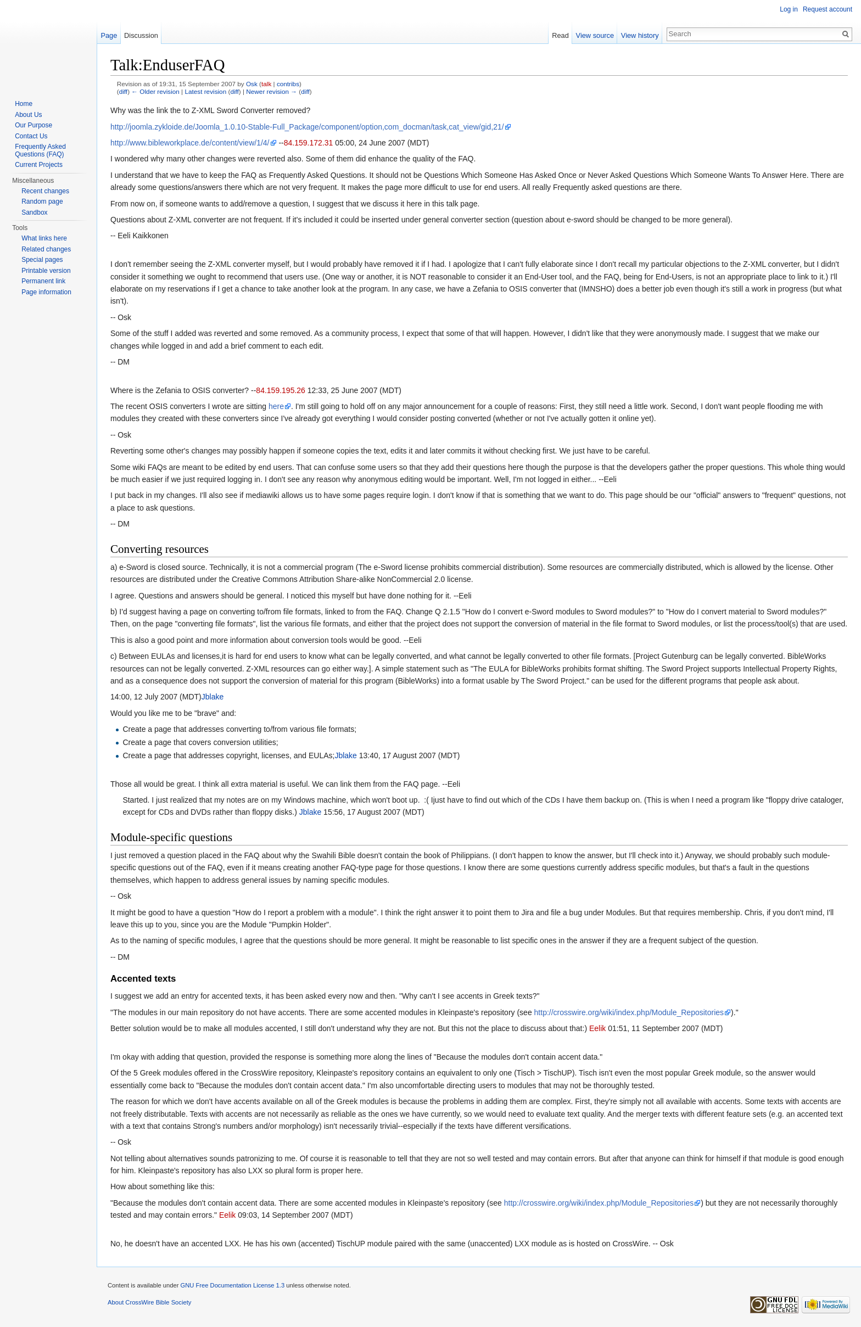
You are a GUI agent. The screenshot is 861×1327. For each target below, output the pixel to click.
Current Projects (39, 165)
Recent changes (45, 191)
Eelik (597, 1028)
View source (595, 35)
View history (640, 35)
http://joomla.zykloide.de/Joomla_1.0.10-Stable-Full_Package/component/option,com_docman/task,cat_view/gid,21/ (307, 126)
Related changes (46, 249)
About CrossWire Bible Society (149, 1302)
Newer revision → (271, 91)
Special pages (42, 260)
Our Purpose (33, 125)
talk (266, 83)
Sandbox (34, 212)
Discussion (141, 35)
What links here (44, 238)
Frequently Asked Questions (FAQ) (40, 150)
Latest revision (205, 91)
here (276, 406)
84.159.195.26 (280, 390)
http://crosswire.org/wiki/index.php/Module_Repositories (629, 1012)
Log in (789, 9)
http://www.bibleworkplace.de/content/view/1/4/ (190, 142)
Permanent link (43, 281)
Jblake (212, 696)
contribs (288, 83)
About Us (28, 115)
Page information (46, 292)
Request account (827, 9)
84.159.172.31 (308, 142)
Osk (252, 83)
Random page (42, 201)
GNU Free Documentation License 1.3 (232, 1285)
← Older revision (155, 91)
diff (123, 91)
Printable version (45, 271)
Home (23, 104)
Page (108, 35)
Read (560, 35)
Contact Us (31, 136)
